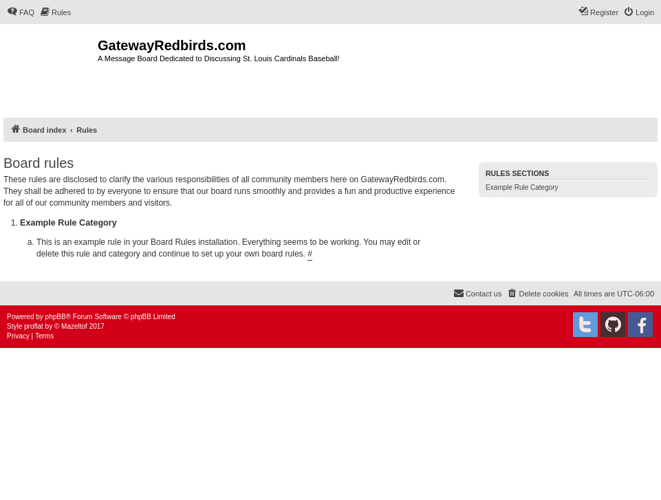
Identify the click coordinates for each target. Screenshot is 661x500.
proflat (33, 326)
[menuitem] (20, 12)
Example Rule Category (522, 187)
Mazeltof (74, 326)
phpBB (55, 316)
